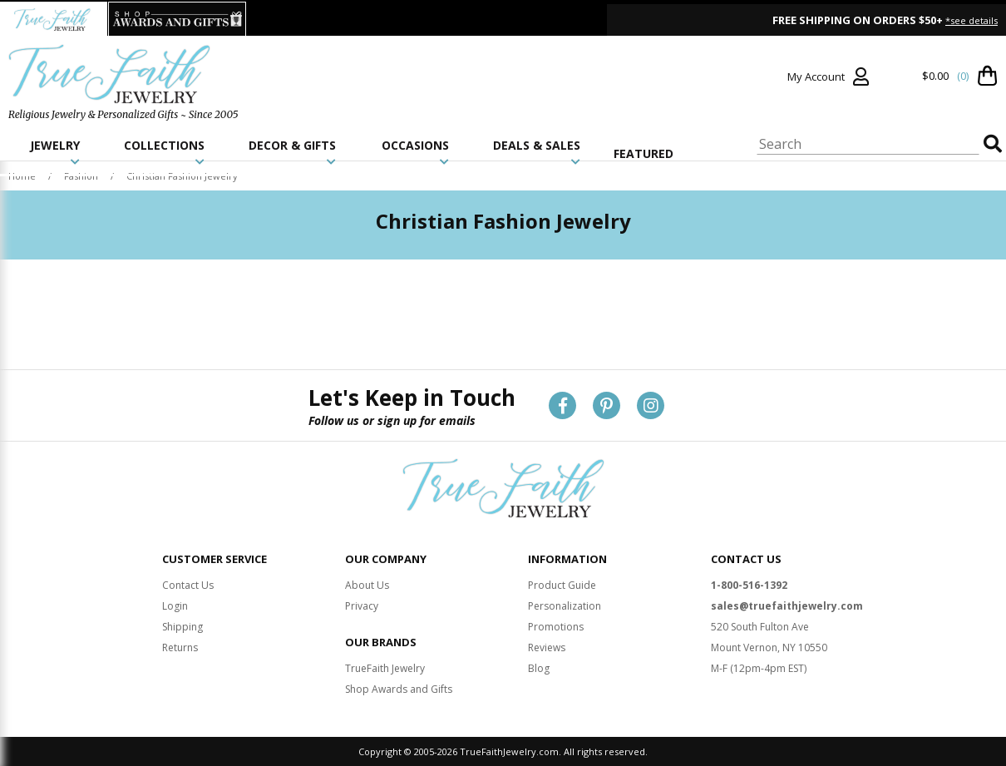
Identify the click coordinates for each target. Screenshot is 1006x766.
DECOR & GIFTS (292, 152)
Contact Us (188, 585)
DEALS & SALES (536, 152)
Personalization (564, 606)
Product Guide (562, 585)
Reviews (546, 647)
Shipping (182, 627)
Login (175, 606)
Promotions (556, 627)
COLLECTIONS (164, 152)
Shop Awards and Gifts (398, 689)
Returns (180, 647)
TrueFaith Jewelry (385, 668)
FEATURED (643, 153)
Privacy (361, 606)
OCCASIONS (415, 152)
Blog (539, 668)
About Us (367, 585)
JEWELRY (55, 152)
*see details (971, 20)
